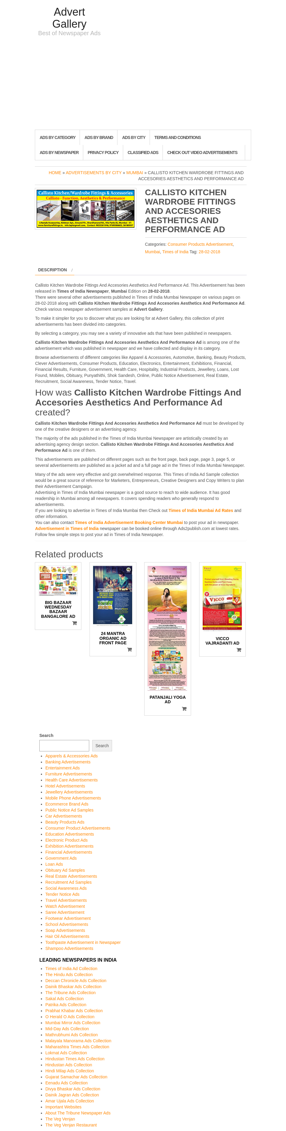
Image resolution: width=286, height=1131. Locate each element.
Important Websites (63, 1107)
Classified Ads (143, 152)
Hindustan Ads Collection (68, 1064)
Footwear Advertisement (68, 918)
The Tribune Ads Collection (70, 992)
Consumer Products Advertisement (200, 244)
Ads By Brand (98, 137)
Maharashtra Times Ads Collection (77, 1046)
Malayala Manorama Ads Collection (78, 1040)
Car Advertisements (63, 816)
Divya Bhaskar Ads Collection (72, 1088)
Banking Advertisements (67, 762)
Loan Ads (54, 864)
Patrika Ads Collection (65, 1004)
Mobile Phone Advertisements (73, 798)
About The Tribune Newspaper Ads (78, 1113)
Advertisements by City (94, 172)
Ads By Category (57, 137)
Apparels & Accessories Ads (71, 755)
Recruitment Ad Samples (68, 882)
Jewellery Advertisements (69, 792)
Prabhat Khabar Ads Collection (74, 1010)
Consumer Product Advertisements (77, 828)
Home (55, 172)
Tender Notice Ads (62, 894)
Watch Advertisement (65, 906)
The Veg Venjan (60, 1119)
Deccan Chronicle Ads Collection (75, 980)
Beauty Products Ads (64, 822)
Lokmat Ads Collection (66, 1052)
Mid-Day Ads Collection (67, 1028)
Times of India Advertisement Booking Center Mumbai (129, 522)
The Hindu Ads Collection (69, 974)
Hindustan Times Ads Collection (75, 1058)
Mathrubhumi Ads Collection (71, 1034)
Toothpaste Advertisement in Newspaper (83, 942)
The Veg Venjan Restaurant (71, 1125)
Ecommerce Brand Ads (66, 804)
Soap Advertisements (65, 930)
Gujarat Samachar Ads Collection (76, 1076)
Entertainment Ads (62, 768)
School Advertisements (66, 924)
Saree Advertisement (64, 912)
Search (46, 735)
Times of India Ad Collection (71, 968)
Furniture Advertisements (68, 774)
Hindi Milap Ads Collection (69, 1070)
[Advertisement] (143, 84)
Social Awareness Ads (66, 888)
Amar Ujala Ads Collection (69, 1101)
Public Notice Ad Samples (69, 810)
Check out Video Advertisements (202, 152)
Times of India (175, 251)
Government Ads (61, 858)
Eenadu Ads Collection (66, 1082)
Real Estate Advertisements (71, 876)
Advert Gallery (69, 18)
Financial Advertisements (68, 852)
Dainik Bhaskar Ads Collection (73, 986)
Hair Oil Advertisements (67, 936)
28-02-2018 (209, 251)
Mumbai (134, 172)
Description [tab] (52, 269)
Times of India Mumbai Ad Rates (201, 510)
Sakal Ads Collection (64, 998)
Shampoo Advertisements (69, 948)
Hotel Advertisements (65, 786)
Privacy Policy (103, 152)
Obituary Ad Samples (65, 870)
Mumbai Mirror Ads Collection (72, 1022)
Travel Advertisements (66, 900)
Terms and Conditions (177, 137)
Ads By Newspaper (59, 152)
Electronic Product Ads (66, 840)
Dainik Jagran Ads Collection (72, 1094)
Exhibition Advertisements (69, 846)
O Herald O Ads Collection (69, 1016)
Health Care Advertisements (71, 780)
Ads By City (133, 137)
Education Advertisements (69, 834)
